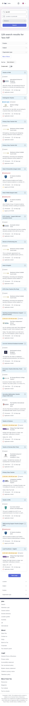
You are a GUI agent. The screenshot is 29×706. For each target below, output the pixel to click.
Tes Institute (4, 688)
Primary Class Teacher (9, 472)
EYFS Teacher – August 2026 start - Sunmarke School (12, 217)
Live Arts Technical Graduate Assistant (13, 343)
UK (2, 622)
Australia (3, 619)
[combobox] (14, 12)
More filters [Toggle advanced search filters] (6, 56)
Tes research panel (6, 648)
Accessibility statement (7, 662)
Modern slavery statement (8, 668)
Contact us (4, 636)
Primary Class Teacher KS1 (10, 121)
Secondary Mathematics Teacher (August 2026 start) (11, 395)
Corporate (4, 645)
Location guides (5, 616)
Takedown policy (5, 674)
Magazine (4, 685)
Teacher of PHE (7, 72)
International (4, 625)
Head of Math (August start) (10, 192)
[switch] (11, 66)
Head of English (7, 265)
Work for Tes (4, 642)
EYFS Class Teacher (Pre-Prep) (11, 289)
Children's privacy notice (8, 671)
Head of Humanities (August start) (12, 169)
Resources (4, 682)
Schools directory (6, 613)
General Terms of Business (8, 656)
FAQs (2, 639)
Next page (14, 575)
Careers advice (5, 610)
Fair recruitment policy (7, 665)
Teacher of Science (8, 421)
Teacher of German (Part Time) (11, 447)
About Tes (4, 633)
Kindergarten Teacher (8, 97)
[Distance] (14, 20)
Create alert (4, 66)
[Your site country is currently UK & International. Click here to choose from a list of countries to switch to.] (24, 3)
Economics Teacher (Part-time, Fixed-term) (12, 369)
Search (14, 25)
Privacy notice (5, 659)
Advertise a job (5, 607)
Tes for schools (5, 691)
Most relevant (11, 62)
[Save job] (25, 72)
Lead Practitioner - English (10, 549)
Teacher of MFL (7, 500)
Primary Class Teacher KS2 (10, 145)
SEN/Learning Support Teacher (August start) (13, 524)
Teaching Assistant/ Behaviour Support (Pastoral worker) (13, 313)
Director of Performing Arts (10, 241)
